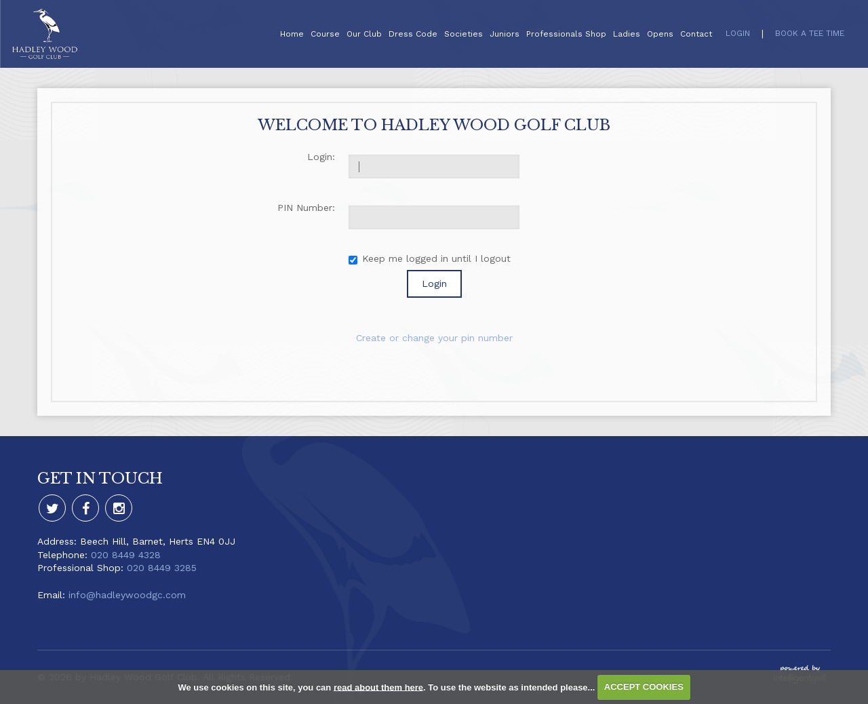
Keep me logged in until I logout (430, 259)
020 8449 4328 (126, 554)
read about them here (378, 687)
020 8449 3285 (162, 567)
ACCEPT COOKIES (644, 687)
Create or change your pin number (434, 337)
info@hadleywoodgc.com (127, 594)
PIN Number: (306, 207)
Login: (321, 156)
